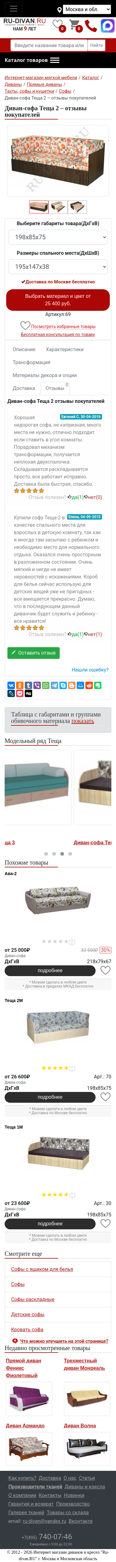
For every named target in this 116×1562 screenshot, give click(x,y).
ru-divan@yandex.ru (44, 1521)
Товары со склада (68, 1512)
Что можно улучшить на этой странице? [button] (64, 1341)
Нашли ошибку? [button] (90, 670)
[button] (32, 60)
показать (82, 720)
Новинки (74, 1495)
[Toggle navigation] (13, 8)
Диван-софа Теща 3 (30, 842)
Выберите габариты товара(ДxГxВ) (58, 223)
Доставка (24, 388)
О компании (22, 1495)
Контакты (50, 1495)
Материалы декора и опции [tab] (45, 375)
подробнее (50, 970)
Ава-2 (11, 873)
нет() (93, 497)
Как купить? (22, 1478)
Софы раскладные (32, 1299)
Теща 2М (14, 1000)
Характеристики (65, 349)
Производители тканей (35, 1487)
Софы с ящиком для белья (42, 1269)
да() (75, 497)
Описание (24, 349)
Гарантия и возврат (31, 1504)
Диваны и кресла (85, 1487)
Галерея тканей (26, 1512)
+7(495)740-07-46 (91, 26)
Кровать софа (27, 1330)
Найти (96, 45)
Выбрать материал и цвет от (58, 300)
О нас (70, 1478)
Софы (18, 1284)
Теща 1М (14, 1127)
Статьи (87, 1478)
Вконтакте (80, 1521)
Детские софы (28, 1314)
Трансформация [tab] (31, 362)
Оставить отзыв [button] (33, 653)
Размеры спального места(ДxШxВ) (58, 253)
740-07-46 (47, 1536)
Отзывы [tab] (57, 387)
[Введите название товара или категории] (49, 45)
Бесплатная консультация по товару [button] (58, 334)
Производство (73, 1504)
